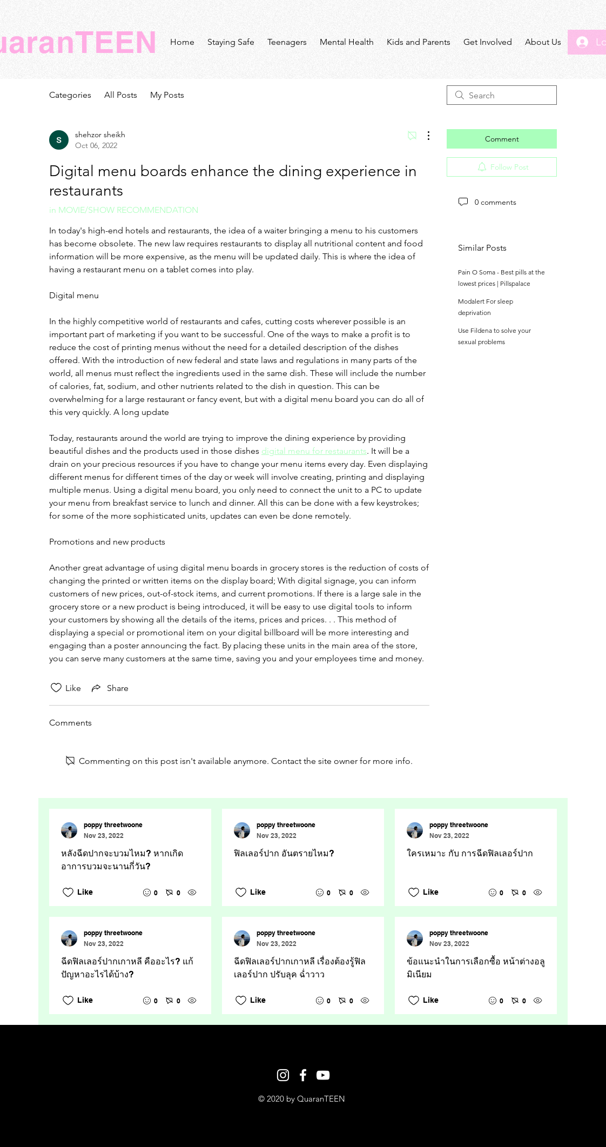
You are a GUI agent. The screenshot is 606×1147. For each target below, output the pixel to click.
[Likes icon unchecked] (56, 687)
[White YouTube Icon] (323, 1075)
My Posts (167, 95)
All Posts (120, 95)
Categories (70, 95)
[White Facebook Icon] (303, 1075)
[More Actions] (422, 135)
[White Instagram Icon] (283, 1075)
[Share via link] (109, 687)
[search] (502, 95)
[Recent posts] (303, 911)
